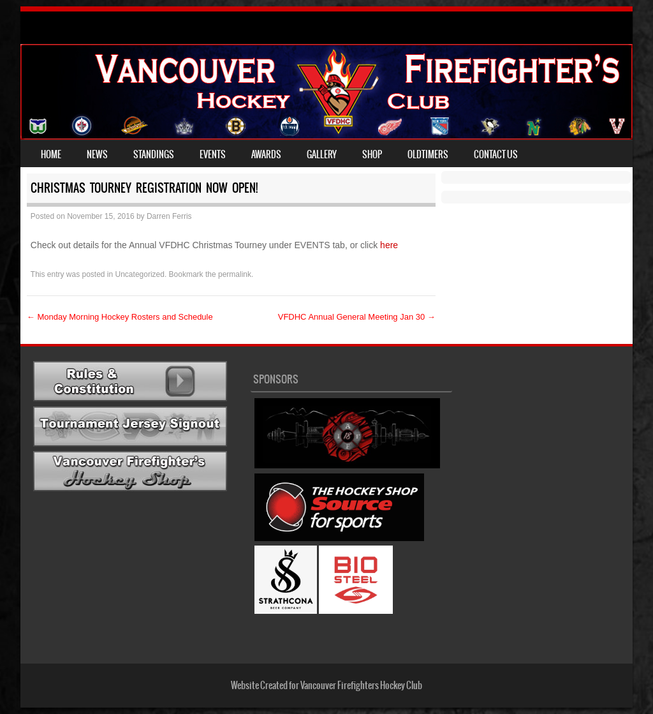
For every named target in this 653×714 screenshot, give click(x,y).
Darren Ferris (169, 216)
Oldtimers (427, 154)
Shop (372, 154)
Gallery (322, 154)
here (390, 245)
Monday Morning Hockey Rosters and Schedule (120, 317)
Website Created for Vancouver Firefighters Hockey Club (326, 685)
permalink (234, 274)
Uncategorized (140, 274)
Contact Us (496, 154)
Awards (266, 154)
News (97, 154)
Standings (153, 154)
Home (51, 154)
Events (213, 154)
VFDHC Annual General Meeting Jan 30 (357, 317)
